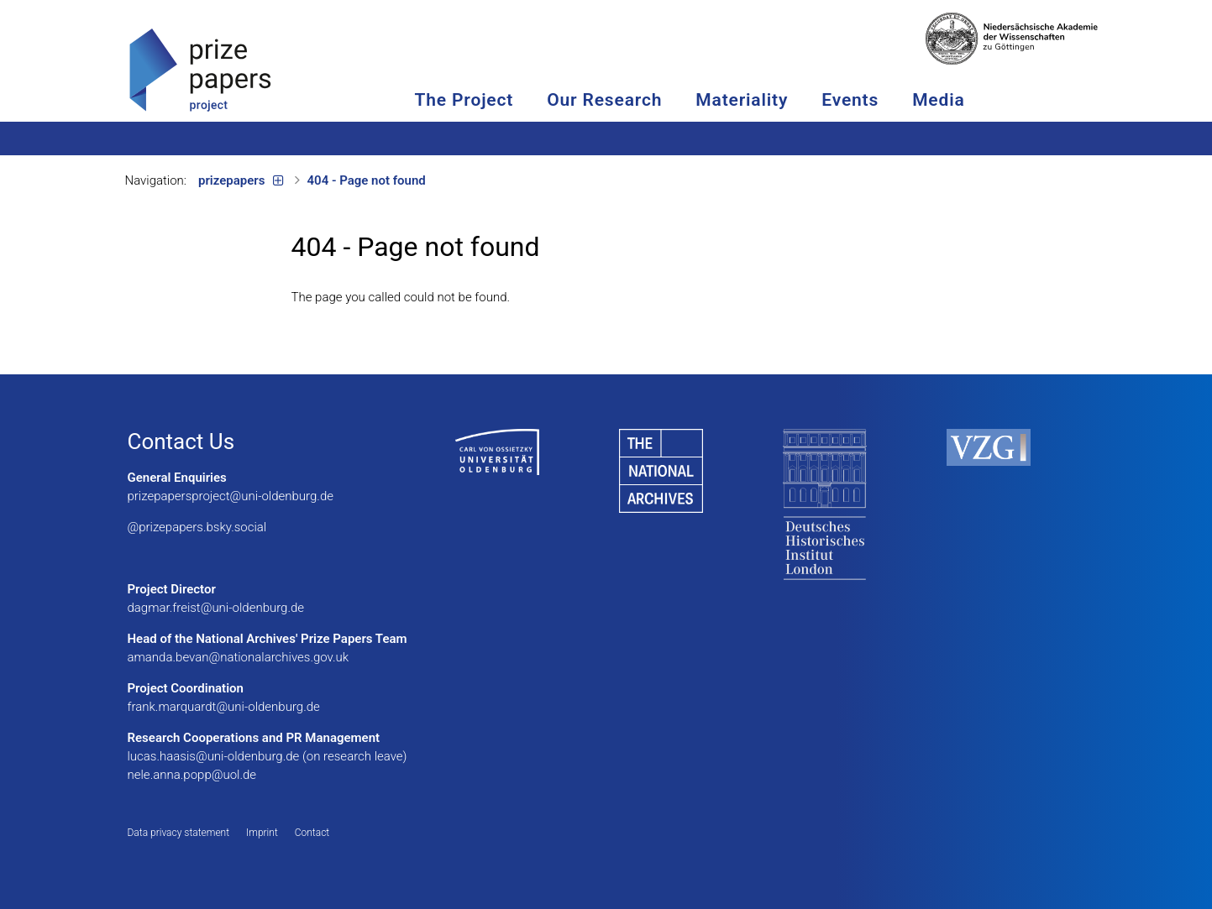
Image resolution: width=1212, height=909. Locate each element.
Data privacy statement (179, 832)
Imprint (262, 832)
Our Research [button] (626, 100)
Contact (312, 832)
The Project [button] (485, 100)
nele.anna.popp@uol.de (192, 774)
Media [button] (960, 100)
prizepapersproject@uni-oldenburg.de (231, 496)
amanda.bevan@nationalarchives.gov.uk (238, 657)
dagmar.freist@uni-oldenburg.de (216, 607)
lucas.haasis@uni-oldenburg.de (214, 756)
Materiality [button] (763, 100)
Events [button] (871, 100)
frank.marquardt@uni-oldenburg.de (224, 706)
